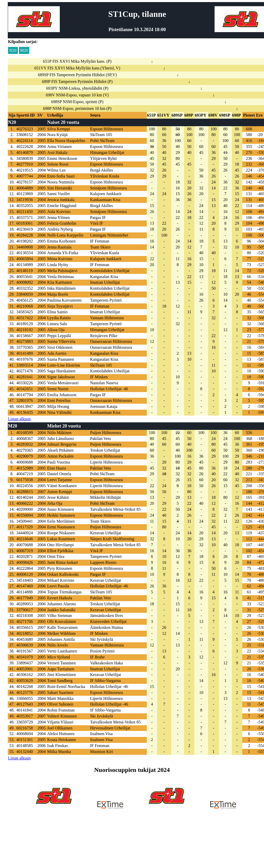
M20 (24, 50)
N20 (13, 50)
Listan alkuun (19, 419)
